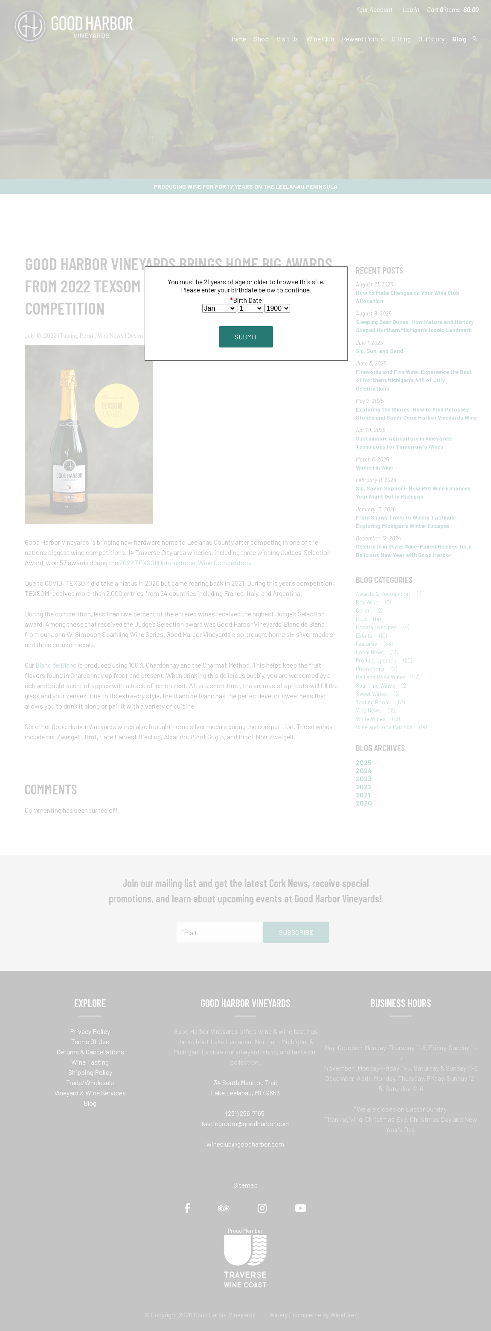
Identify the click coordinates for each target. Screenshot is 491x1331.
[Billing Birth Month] (219, 308)
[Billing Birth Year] (277, 308)
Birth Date (246, 300)
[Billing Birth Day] (250, 308)
